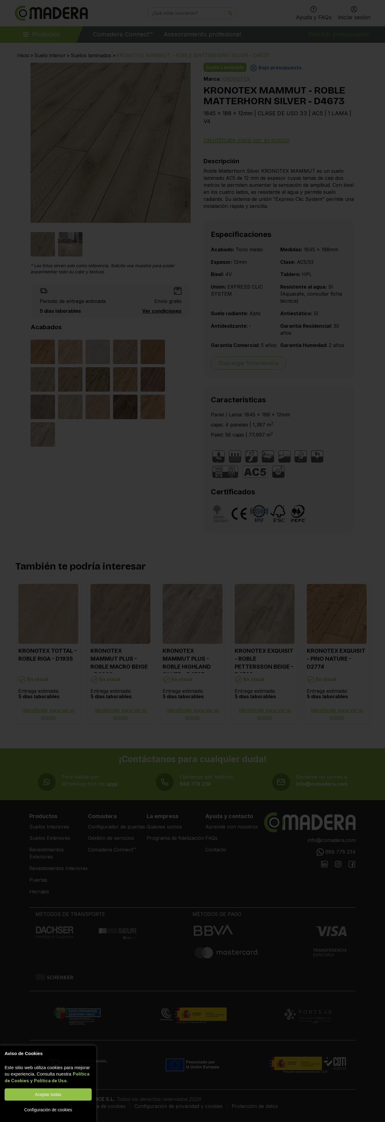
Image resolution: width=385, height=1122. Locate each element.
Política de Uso (50, 1080)
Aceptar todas (48, 1094)
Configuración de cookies (48, 1109)
